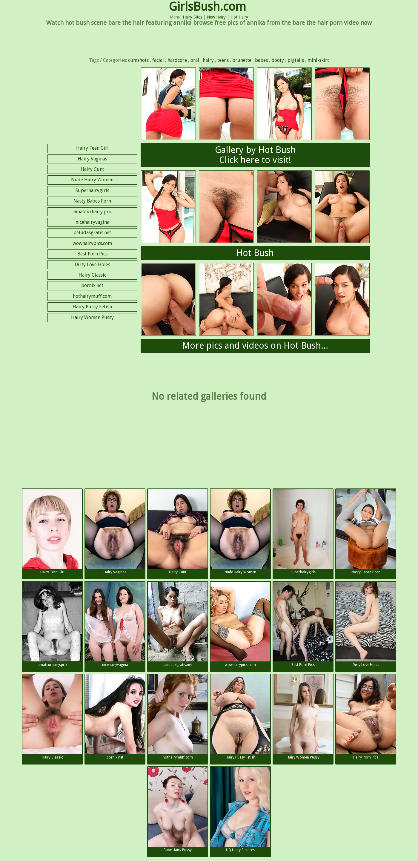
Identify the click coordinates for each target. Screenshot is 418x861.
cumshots (138, 60)
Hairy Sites (192, 17)
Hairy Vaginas (92, 159)
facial (158, 60)
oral (194, 60)
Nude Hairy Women (92, 180)
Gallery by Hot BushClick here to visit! (255, 155)
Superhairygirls (92, 190)
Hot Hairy (239, 17)
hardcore (177, 60)
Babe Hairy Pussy (178, 809)
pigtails (296, 60)
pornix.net (92, 285)
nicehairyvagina (92, 222)
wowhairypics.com (92, 243)
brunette (241, 60)
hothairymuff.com (92, 296)
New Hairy (216, 17)
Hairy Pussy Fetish (92, 307)
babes (261, 60)
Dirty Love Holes (92, 264)
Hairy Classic (92, 275)
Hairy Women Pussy (92, 317)
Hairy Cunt (92, 169)
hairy (208, 60)
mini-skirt (318, 60)
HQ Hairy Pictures (240, 809)
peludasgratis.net (92, 232)
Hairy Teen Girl (92, 148)
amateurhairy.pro (92, 212)
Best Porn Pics (92, 254)
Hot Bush (255, 253)
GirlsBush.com (207, 6)
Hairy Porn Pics (366, 716)
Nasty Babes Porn (92, 201)
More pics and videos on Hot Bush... (255, 345)
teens (223, 60)
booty (277, 60)
